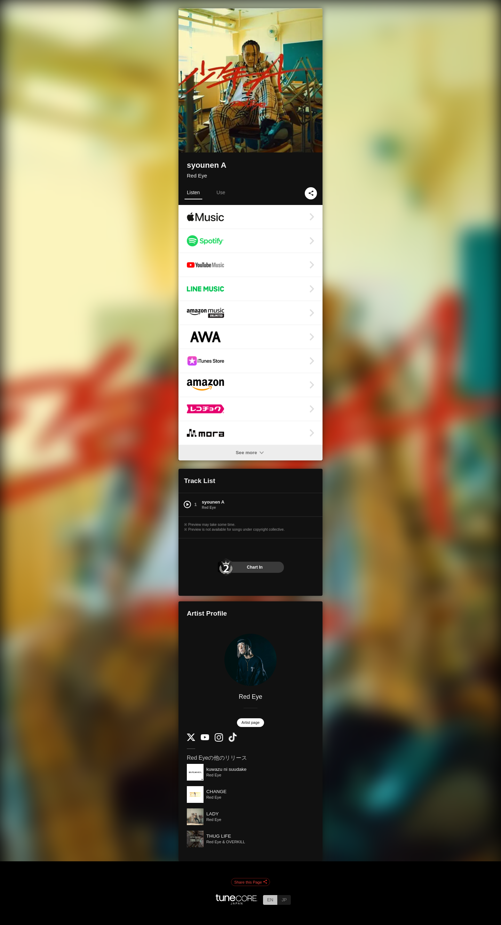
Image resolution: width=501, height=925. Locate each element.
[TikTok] (233, 740)
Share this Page (250, 882)
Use (220, 192)
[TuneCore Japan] (236, 903)
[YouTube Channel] (205, 738)
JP (284, 899)
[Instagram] (219, 740)
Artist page (250, 722)
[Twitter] (191, 739)
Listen (193, 192)
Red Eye (197, 176)
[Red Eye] (250, 660)
